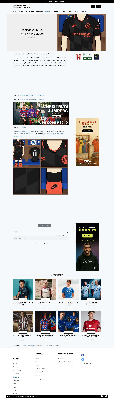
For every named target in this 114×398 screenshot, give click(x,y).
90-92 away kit (62, 63)
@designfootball (25, 133)
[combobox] (100, 11)
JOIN (93, 6)
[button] (40, 375)
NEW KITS (16, 396)
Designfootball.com (23, 131)
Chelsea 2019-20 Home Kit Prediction (32, 95)
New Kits (23, 300)
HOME (9, 396)
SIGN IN (38, 396)
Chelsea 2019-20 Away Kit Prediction (32, 99)
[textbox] (40, 238)
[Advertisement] (41, 82)
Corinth (23, 127)
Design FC (62, 1)
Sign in (98, 6)
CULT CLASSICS (24, 396)
